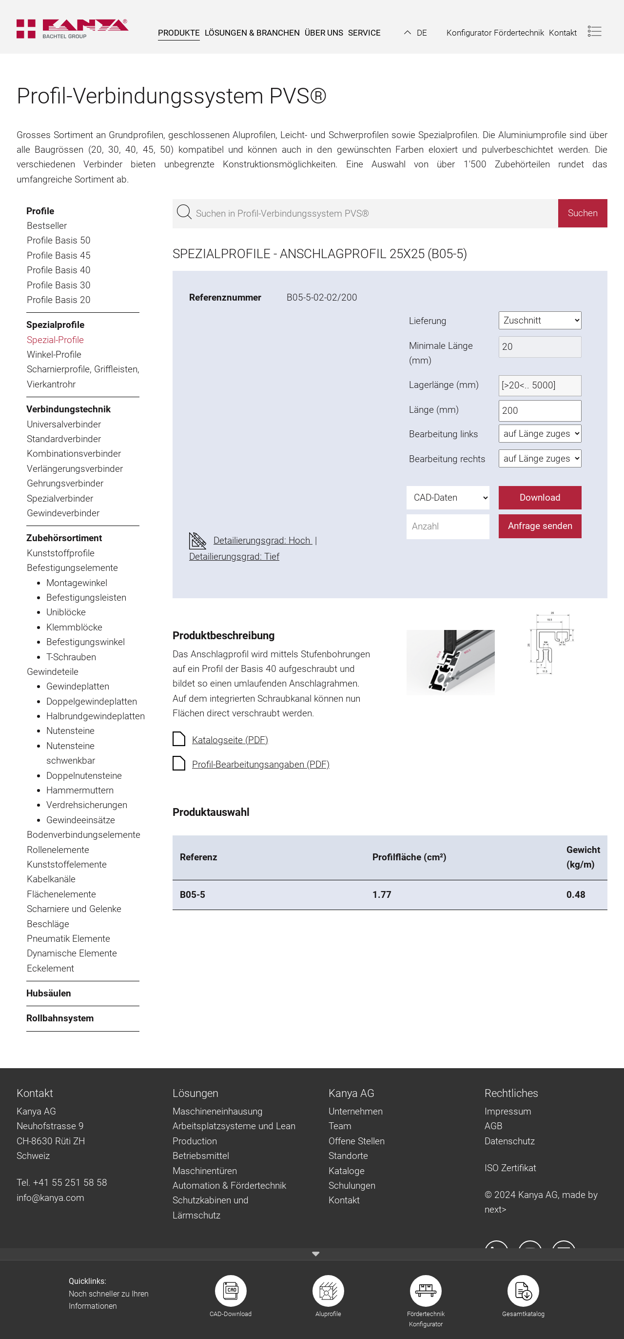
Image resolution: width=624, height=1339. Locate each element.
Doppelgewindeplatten (91, 701)
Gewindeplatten (77, 686)
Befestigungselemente (72, 567)
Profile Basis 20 (59, 299)
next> (496, 1209)
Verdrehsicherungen (86, 805)
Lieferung (428, 320)
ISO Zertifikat (510, 1168)
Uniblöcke (66, 612)
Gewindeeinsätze (80, 820)
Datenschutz (510, 1141)
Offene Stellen (357, 1141)
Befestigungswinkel (85, 642)
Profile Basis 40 (59, 270)
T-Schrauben (71, 657)
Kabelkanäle (51, 879)
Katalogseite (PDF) (230, 740)
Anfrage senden (540, 525)
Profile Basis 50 (59, 240)
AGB (494, 1126)
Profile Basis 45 (59, 255)
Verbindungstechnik (68, 409)
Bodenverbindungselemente (83, 834)
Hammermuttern (80, 790)
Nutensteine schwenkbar (70, 753)
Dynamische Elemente (72, 953)
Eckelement (50, 968)
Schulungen (352, 1185)
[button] (415, 33)
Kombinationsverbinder (74, 453)
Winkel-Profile (54, 354)
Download (540, 497)
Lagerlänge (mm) (444, 384)
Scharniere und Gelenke (74, 908)
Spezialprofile (55, 324)
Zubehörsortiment (64, 538)
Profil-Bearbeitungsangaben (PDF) (261, 764)
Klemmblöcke (74, 627)
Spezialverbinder (60, 498)
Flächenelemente (61, 894)
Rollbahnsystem (60, 1018)
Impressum (508, 1111)
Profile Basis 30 (59, 285)
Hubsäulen (48, 993)
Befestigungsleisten (86, 597)
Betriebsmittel (201, 1155)
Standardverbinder (64, 439)
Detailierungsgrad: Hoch (263, 540)
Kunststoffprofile (61, 553)
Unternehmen (356, 1111)
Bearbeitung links (443, 434)
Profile (40, 211)
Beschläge (48, 924)
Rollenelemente (58, 849)
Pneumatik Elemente (68, 938)
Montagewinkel (76, 582)
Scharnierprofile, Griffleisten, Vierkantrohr (83, 376)
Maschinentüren (205, 1171)
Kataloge (347, 1171)
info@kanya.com (50, 1197)
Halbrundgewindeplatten (92, 716)
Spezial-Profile (55, 339)
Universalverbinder (64, 424)
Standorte (348, 1155)
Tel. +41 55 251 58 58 (62, 1182)
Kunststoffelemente (67, 864)
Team (340, 1126)
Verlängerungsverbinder (75, 468)
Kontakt (344, 1200)
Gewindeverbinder (63, 513)
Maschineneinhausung (218, 1111)
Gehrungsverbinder (65, 483)
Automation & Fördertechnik (229, 1185)
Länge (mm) (434, 409)
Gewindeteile (52, 671)
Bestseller (47, 225)
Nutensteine (70, 730)
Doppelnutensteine (84, 775)
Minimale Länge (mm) (441, 353)
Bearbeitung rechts (447, 459)
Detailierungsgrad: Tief (234, 556)
